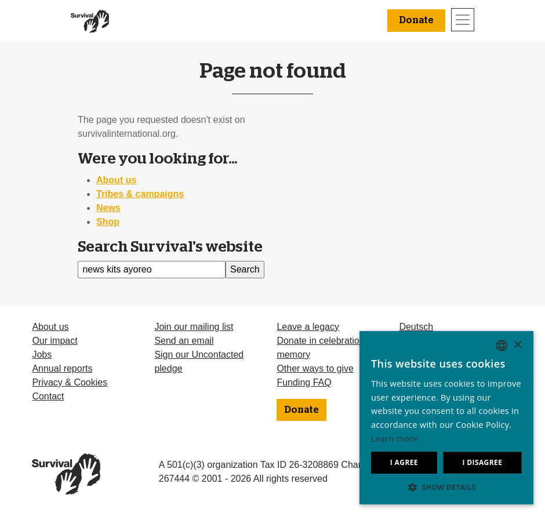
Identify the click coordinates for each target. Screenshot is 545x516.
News (108, 208)
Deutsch (416, 327)
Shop (107, 222)
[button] (446, 487)
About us (116, 180)
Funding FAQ (304, 382)
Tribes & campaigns (140, 194)
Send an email (183, 341)
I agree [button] (404, 462)
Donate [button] (416, 20)
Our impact (54, 341)
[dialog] (446, 417)
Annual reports (62, 368)
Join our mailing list (193, 327)
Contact (48, 396)
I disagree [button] (482, 462)
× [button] (517, 345)
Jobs (42, 354)
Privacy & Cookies (69, 382)
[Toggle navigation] (462, 19)
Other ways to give (315, 368)
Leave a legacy (308, 327)
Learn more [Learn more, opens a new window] (394, 438)
